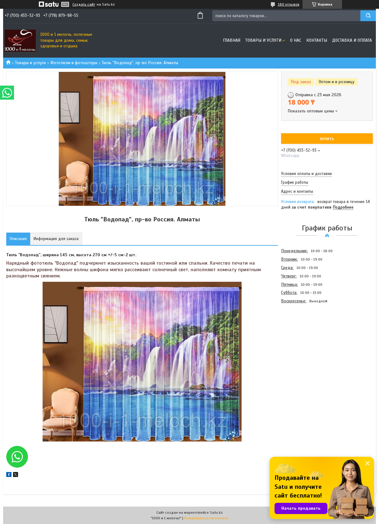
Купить (327, 139)
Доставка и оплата (352, 40)
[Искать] (368, 15)
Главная (231, 40)
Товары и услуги (263, 40)
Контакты (316, 40)
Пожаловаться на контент (206, 518)
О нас (295, 40)
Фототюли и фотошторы (73, 62)
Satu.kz (216, 512)
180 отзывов (288, 4)
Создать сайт (83, 4)
